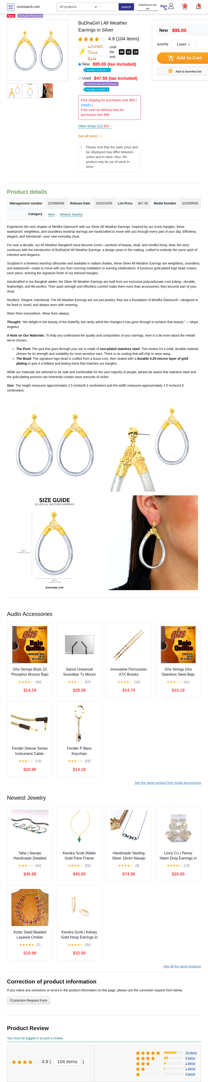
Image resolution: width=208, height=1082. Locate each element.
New (109, 67)
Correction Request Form (28, 1000)
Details (86, 105)
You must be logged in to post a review (35, 1038)
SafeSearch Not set (148, 6)
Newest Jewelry (71, 214)
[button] (198, 6)
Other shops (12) (95, 126)
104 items (67, 1061)
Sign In (163, 7)
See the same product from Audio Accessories (168, 783)
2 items (190, 1063)
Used (110, 83)
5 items (190, 1058)
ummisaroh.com (28, 7)
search (126, 7)
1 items (190, 1068)
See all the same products (182, 966)
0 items (190, 1074)
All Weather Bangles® (56, 245)
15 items (191, 1052)
